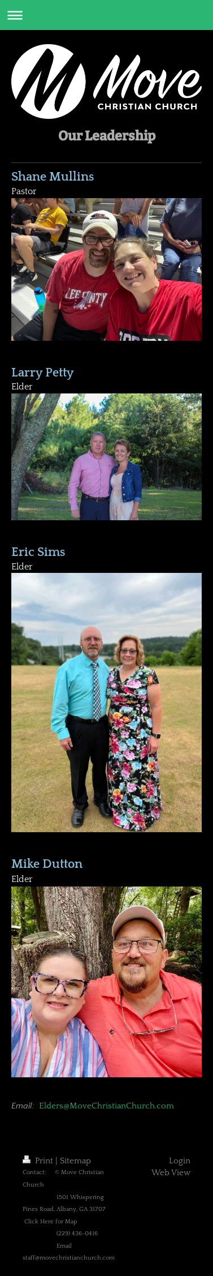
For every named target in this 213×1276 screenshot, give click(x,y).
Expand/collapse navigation (106, 15)
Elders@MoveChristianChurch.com (106, 1106)
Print (39, 1161)
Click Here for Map (50, 1221)
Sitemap (75, 1161)
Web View (170, 1172)
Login (179, 1161)
